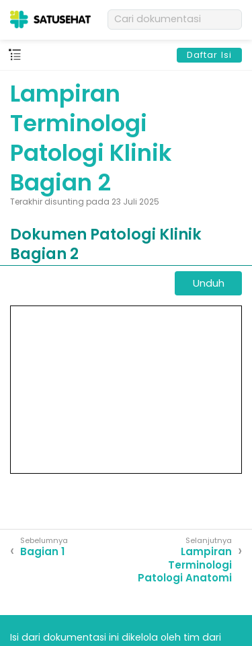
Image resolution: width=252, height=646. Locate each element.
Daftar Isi (209, 54)
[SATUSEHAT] (50, 19)
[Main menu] (15, 55)
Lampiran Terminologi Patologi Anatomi (185, 565)
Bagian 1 (42, 552)
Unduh (208, 283)
